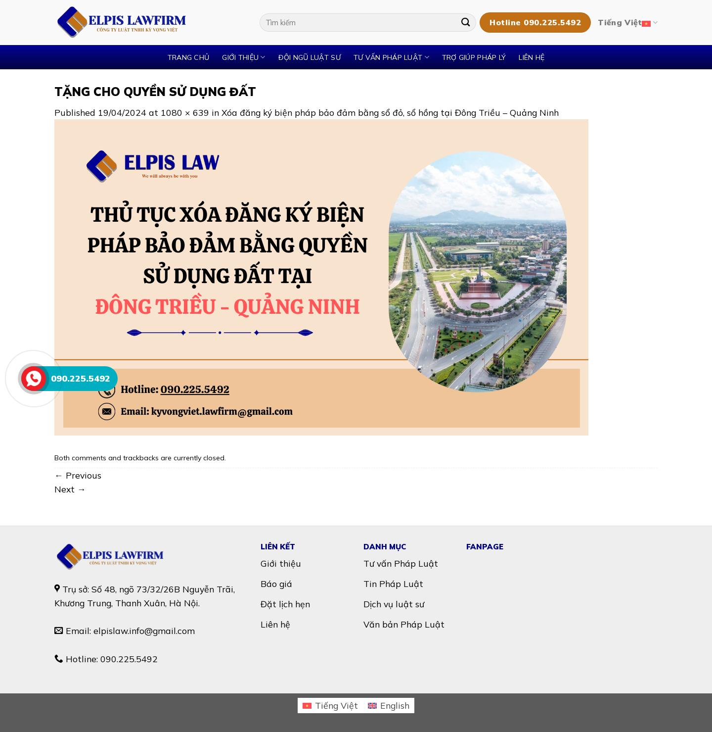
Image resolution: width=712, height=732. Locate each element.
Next (70, 489)
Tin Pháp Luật (393, 583)
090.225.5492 (129, 658)
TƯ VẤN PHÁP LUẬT (391, 57)
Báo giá (276, 583)
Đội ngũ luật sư (309, 57)
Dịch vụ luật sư (393, 603)
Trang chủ (189, 57)
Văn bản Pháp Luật (404, 624)
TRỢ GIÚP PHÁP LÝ (474, 57)
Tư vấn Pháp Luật (400, 563)
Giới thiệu (243, 57)
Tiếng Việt (628, 23)
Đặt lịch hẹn (285, 603)
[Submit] (465, 22)
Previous (77, 475)
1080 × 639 (185, 112)
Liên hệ (531, 57)
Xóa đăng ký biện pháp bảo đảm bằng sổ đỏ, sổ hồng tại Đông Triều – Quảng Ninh (390, 112)
